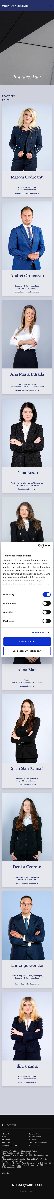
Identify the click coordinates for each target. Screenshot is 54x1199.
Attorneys (6, 1139)
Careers (32, 1139)
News (4, 1137)
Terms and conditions (38, 1142)
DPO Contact (34, 1145)
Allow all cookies (27, 641)
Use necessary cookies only (27, 651)
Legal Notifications (10, 1145)
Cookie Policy (35, 1137)
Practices (6, 1142)
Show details (38, 632)
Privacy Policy (34, 1134)
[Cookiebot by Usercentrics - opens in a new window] (38, 546)
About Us (6, 1134)
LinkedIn (5, 1173)
